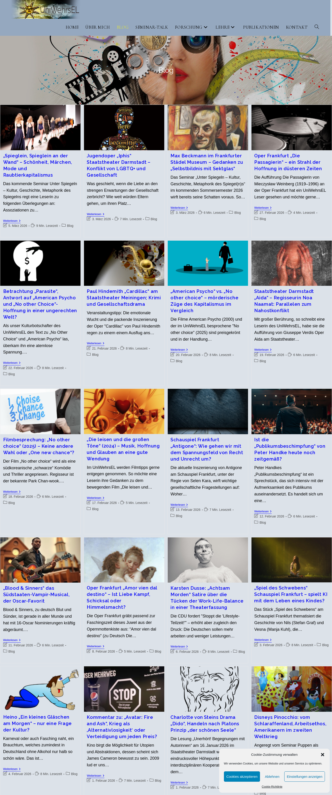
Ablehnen (272, 776)
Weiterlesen (12, 221)
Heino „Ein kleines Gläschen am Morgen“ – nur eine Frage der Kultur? (37, 723)
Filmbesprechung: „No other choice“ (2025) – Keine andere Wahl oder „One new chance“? (38, 446)
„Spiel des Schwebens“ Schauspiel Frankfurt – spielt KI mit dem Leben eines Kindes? (290, 594)
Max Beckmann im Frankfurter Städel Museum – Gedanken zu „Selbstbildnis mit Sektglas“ (206, 162)
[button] (322, 754)
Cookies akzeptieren (242, 776)
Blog (70, 226)
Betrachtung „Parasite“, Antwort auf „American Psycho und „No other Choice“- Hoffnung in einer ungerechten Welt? (40, 304)
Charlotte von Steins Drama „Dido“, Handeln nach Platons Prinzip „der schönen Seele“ (204, 723)
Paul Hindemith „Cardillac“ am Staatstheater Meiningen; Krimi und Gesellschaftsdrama (124, 298)
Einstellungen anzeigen (304, 776)
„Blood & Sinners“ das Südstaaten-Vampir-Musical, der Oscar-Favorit (36, 594)
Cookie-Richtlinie (272, 786)
